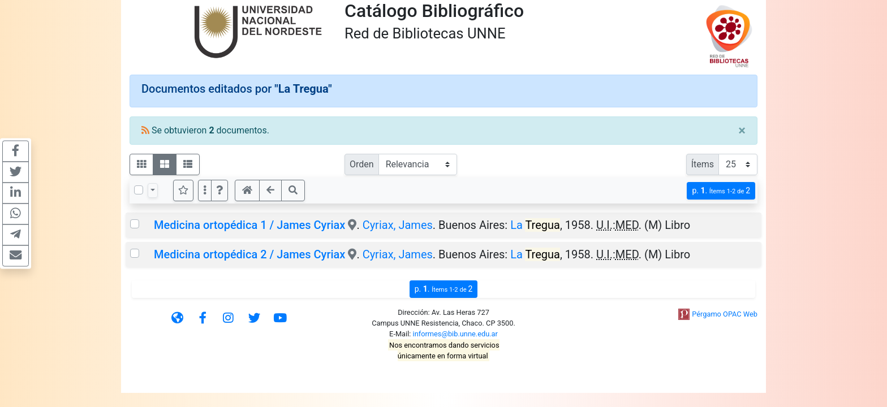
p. (721, 191)
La (535, 225)
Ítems (702, 164)
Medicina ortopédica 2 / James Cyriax (249, 254)
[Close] (742, 130)
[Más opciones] (205, 190)
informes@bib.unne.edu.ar (455, 334)
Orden (362, 164)
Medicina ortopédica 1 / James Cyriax (249, 225)
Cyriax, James (398, 225)
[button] (219, 190)
